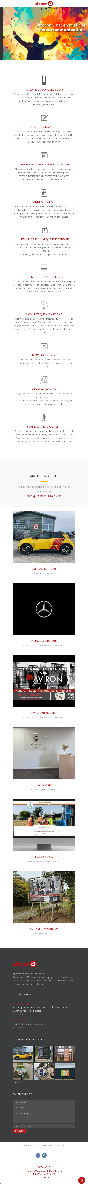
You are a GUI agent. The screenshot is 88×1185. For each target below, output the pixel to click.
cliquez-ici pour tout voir (46, 496)
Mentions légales (44, 1174)
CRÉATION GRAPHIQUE (44, 127)
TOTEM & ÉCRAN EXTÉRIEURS (44, 89)
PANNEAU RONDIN (44, 389)
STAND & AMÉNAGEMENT (44, 426)
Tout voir (17, 1082)
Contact (44, 1177)
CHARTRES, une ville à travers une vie (30, 1024)
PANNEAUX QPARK (44, 202)
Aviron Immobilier (44, 712)
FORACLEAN (44, 857)
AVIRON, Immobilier (44, 929)
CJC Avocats (44, 785)
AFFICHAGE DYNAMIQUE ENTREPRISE (44, 239)
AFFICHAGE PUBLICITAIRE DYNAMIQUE (44, 164)
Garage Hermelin (44, 568)
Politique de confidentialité (44, 1171)
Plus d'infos (18, 1014)
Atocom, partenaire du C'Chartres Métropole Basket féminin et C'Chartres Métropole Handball (42, 1009)
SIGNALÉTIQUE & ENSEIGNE (44, 314)
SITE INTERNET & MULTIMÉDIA (44, 277)
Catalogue (44, 1167)
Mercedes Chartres (44, 640)
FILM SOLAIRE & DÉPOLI (44, 355)
